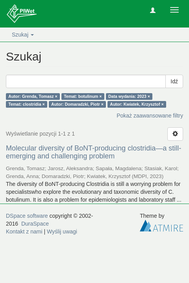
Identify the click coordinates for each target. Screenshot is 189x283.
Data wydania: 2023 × (129, 96)
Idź (174, 81)
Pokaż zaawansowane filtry (150, 115)
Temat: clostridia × (26, 104)
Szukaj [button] (23, 34)
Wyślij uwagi (62, 231)
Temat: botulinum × (83, 96)
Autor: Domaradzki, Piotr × (77, 104)
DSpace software (27, 216)
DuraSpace (35, 224)
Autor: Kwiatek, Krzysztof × (136, 104)
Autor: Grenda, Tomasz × (32, 96)
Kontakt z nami (24, 231)
